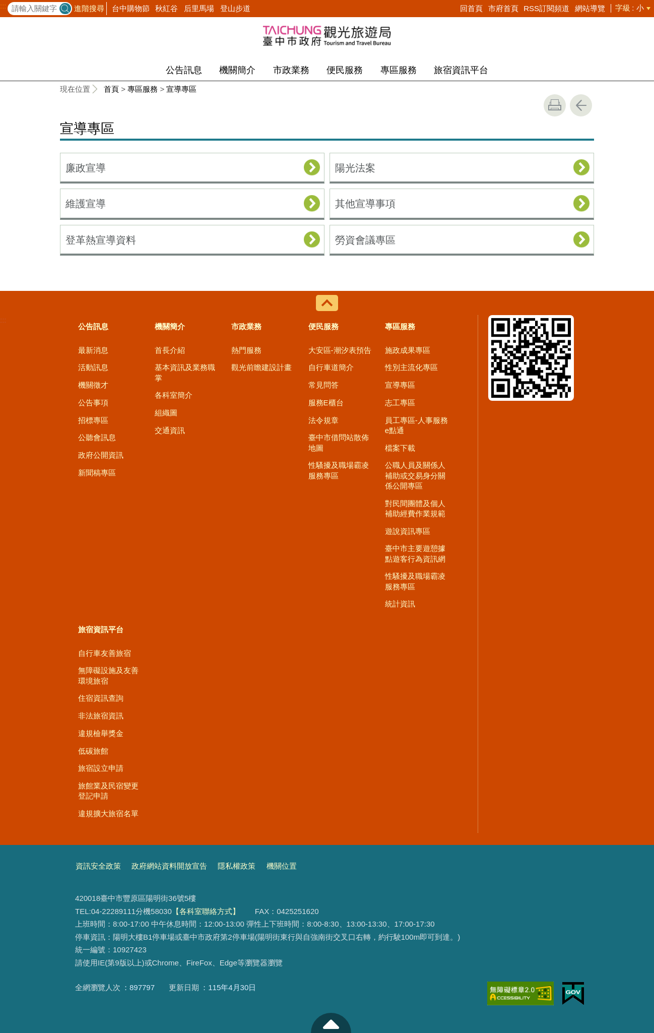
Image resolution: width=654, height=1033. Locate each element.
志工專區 (400, 402)
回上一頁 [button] (581, 105)
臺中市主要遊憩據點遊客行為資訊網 (415, 553)
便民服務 (344, 70)
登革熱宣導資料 (101, 240)
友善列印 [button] (555, 105)
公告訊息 (184, 70)
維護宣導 (86, 203)
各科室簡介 (173, 395)
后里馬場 (199, 8)
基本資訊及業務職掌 (185, 372)
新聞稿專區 (97, 472)
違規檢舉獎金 (100, 733)
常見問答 (323, 385)
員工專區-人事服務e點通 (416, 425)
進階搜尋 (89, 8)
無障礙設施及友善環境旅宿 (108, 675)
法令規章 (323, 420)
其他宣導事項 (365, 203)
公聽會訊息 (97, 437)
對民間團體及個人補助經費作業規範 (415, 508)
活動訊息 (93, 367)
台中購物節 (131, 8)
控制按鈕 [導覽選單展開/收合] (327, 303)
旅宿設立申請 (100, 768)
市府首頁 (503, 8)
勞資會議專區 (365, 240)
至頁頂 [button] (331, 1023)
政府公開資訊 (100, 455)
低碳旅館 (93, 751)
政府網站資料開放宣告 (169, 866)
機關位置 (282, 866)
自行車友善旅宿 (104, 653)
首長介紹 (170, 350)
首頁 (111, 89)
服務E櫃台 (326, 402)
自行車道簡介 (331, 367)
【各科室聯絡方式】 (206, 911)
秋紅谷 (166, 8)
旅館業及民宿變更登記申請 (108, 790)
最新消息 (93, 350)
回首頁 (471, 8)
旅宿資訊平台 (461, 70)
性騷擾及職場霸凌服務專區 (338, 470)
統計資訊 (400, 603)
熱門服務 (246, 350)
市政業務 (291, 70)
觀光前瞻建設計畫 (261, 367)
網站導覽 (590, 8)
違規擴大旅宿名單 (108, 813)
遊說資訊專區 (407, 531)
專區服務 (398, 70)
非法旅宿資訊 (100, 715)
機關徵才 (93, 385)
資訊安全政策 (98, 866)
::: (3, 6)
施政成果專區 (407, 350)
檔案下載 (400, 448)
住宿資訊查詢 (100, 698)
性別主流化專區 (411, 367)
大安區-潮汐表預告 (339, 350)
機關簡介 (237, 70)
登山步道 (235, 8)
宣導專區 (181, 89)
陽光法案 (355, 167)
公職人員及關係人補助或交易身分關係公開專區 (415, 475)
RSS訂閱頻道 (546, 8)
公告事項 (93, 402)
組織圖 (166, 412)
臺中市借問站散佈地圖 (338, 442)
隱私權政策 (236, 866)
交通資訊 (170, 430)
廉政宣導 (86, 167)
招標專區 (93, 420)
